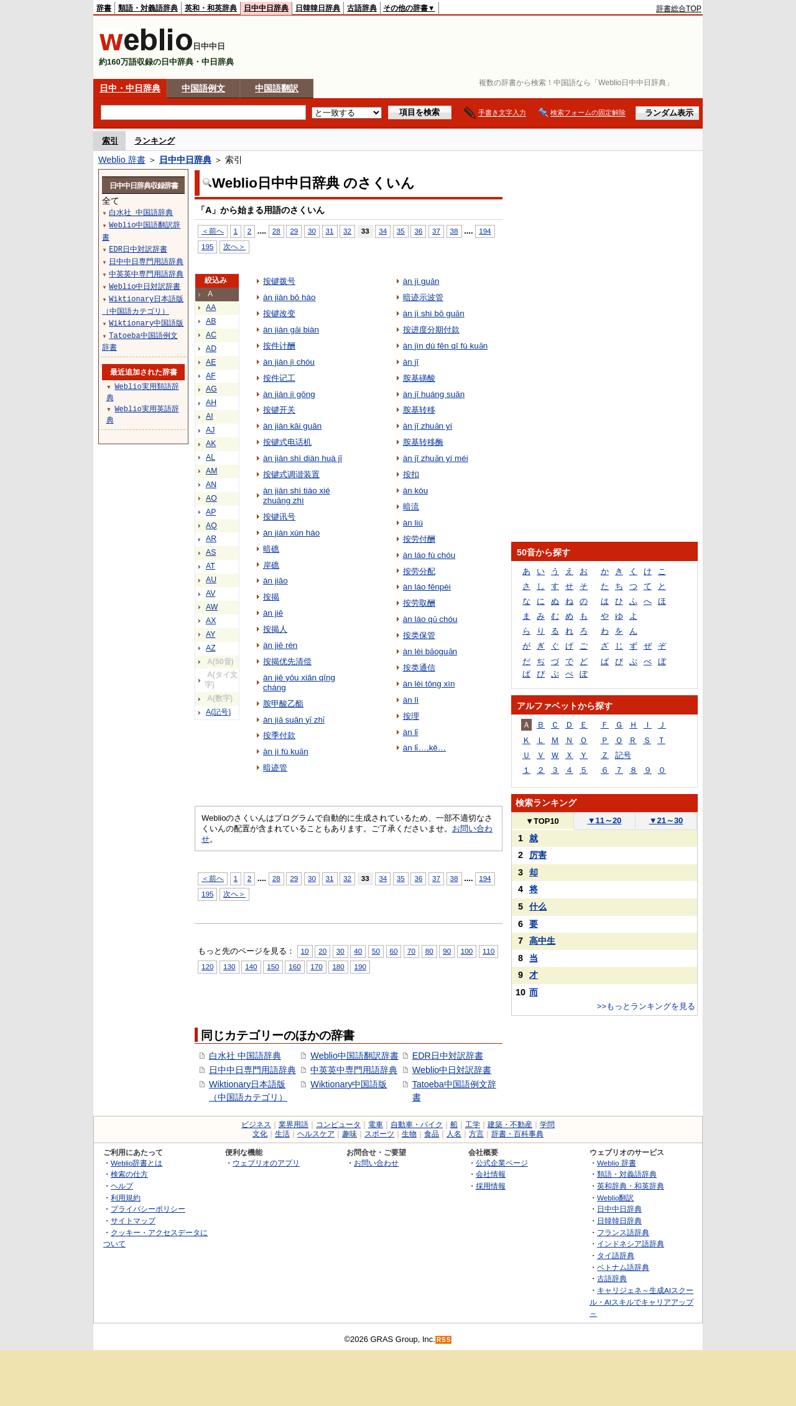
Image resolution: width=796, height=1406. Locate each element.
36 (418, 231)
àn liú (413, 522)
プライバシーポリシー (148, 1209)
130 (229, 966)
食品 (431, 1134)
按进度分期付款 (431, 329)
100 (467, 951)
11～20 (605, 820)
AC (211, 335)
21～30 (666, 820)
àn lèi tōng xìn (429, 683)
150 (273, 966)
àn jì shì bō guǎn (434, 313)
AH (211, 402)
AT (210, 566)
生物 (409, 1134)
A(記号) (218, 712)
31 (330, 231)
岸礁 (271, 565)
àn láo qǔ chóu (430, 619)
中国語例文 (203, 88)
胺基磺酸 (419, 378)
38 (454, 231)
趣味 (349, 1134)
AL (210, 457)
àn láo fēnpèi (427, 586)
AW (212, 607)
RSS (444, 1339)
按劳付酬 (419, 539)
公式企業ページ (502, 1163)
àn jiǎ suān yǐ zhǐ (294, 719)
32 (347, 231)
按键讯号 (279, 516)
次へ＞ (234, 246)
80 (429, 951)
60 (394, 951)
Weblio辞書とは (136, 1163)
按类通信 (419, 667)
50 (376, 951)
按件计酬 (279, 345)
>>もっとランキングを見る (646, 1006)
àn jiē (273, 613)
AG (211, 389)
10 (305, 951)
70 (411, 951)
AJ (210, 430)
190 (360, 966)
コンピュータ (338, 1124)
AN (211, 484)
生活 (282, 1134)
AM (211, 471)
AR (211, 538)
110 (488, 951)
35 (401, 231)
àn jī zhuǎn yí (428, 426)
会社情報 (491, 1174)
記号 (623, 755)
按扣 (411, 474)
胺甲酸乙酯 (283, 703)
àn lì (411, 700)
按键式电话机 (287, 442)
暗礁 (271, 549)
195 (207, 246)
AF (211, 376)
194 (485, 231)
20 (322, 951)
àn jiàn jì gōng (289, 394)
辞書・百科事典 (517, 1134)
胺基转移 (419, 409)
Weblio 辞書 (122, 160)
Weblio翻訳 (615, 1198)
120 (207, 966)
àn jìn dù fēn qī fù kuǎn (445, 345)
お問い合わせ (376, 1163)
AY (210, 634)
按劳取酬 (419, 603)
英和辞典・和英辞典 (630, 1186)
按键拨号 (279, 281)
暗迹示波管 (423, 297)
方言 (476, 1134)
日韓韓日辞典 (317, 8)
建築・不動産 (510, 1124)
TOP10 (542, 821)
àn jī (411, 362)
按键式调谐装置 (291, 474)
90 (447, 951)
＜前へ (212, 231)
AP (211, 512)
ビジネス (256, 1124)
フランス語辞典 (623, 1232)
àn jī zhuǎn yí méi (435, 458)
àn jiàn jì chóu (289, 362)
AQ (211, 525)
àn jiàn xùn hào (291, 532)
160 (294, 966)
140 (251, 966)
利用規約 (126, 1198)
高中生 (542, 941)
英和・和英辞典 (211, 8)
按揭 (271, 596)
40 (358, 951)
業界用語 (293, 1124)
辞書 (103, 8)
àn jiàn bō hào (289, 297)
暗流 (411, 506)
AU (211, 579)
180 (338, 966)
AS (211, 552)
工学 (472, 1124)
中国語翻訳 (276, 88)
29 (294, 231)
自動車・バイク (417, 1124)
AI (209, 416)
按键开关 (279, 409)
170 (316, 966)
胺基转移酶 (423, 442)
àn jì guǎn (421, 281)
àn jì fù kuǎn (285, 751)
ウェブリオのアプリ (266, 1163)
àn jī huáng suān (434, 394)
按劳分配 (419, 571)
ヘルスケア (316, 1134)
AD (211, 348)
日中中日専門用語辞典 (252, 1070)
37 (436, 231)
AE (211, 362)
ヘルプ (122, 1186)
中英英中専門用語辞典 (353, 1070)
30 (312, 231)
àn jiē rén (280, 645)
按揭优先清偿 (287, 661)
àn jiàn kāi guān (292, 426)
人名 (454, 1134)
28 (276, 231)
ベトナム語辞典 (623, 1267)
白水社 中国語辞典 (245, 1056)
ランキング (154, 140)
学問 (547, 1124)
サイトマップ (133, 1221)
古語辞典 (362, 8)
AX (211, 620)
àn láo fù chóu (429, 555)
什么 (538, 906)
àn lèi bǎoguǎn (430, 651)
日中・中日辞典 (130, 88)
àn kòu (415, 490)
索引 (110, 140)
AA (211, 307)
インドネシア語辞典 (630, 1243)
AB (211, 321)
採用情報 (491, 1186)
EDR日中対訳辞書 (447, 1056)
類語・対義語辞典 (148, 8)
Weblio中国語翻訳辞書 (354, 1056)
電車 (375, 1124)
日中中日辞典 (266, 8)
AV (210, 593)
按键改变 (279, 313)
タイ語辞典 (615, 1255)
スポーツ (379, 1134)
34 (383, 231)
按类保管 (419, 635)
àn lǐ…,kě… (425, 747)
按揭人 (275, 629)
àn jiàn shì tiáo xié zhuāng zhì (296, 495)
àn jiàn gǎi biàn (291, 329)
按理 (411, 716)
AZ (211, 648)
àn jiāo (275, 580)
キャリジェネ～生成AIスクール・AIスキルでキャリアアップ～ (641, 1301)
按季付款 (279, 735)
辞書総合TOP (678, 8)
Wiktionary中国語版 (348, 1084)
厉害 (538, 855)
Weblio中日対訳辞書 (452, 1070)
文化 (259, 1134)
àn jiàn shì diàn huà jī (302, 458)
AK (211, 443)
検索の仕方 (129, 1174)
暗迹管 (275, 767)
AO (211, 498)
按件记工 (279, 378)
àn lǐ (411, 732)
